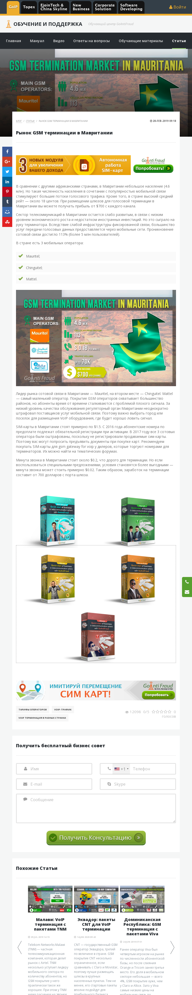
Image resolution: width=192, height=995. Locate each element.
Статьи (30, 121)
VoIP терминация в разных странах (42, 717)
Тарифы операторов (32, 709)
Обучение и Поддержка (48, 24)
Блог (19, 121)
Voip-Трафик (63, 709)
